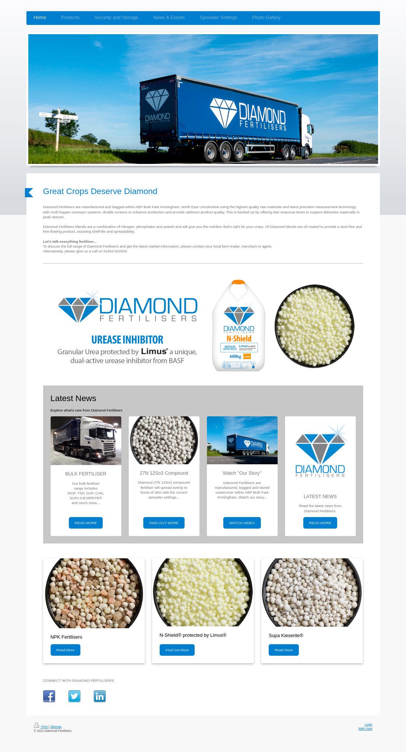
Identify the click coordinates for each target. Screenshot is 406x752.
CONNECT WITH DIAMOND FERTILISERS (78, 680)
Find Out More (177, 650)
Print (41, 727)
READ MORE (86, 523)
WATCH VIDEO (242, 523)
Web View (365, 728)
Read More (65, 650)
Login (369, 724)
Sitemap (56, 727)
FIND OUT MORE (163, 523)
